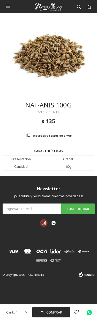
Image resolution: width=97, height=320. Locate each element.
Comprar (54, 312)
